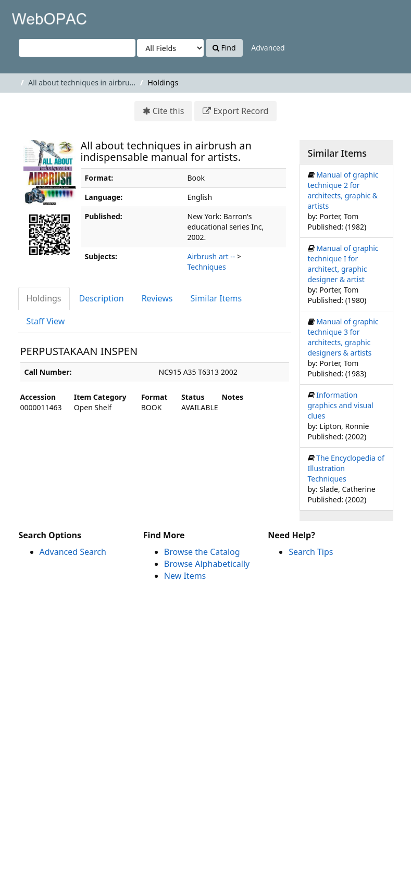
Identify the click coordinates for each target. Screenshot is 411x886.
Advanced (267, 48)
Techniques (207, 267)
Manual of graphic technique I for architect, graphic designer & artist (343, 263)
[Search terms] (77, 48)
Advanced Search (73, 552)
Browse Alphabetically (207, 563)
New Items (185, 575)
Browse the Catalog (202, 552)
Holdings (44, 298)
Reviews (157, 298)
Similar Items (216, 298)
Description (101, 298)
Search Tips (311, 552)
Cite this (168, 111)
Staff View (46, 321)
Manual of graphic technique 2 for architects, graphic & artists (343, 190)
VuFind (33, 16)
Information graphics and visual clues (340, 405)
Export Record (240, 111)
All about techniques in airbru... (81, 82)
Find (224, 48)
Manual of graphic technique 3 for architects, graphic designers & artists (343, 337)
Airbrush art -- (211, 256)
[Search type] (170, 48)
